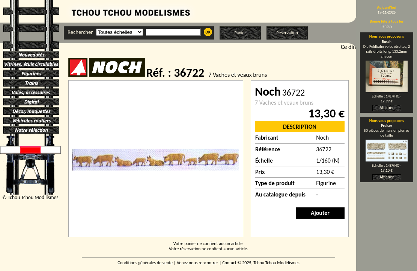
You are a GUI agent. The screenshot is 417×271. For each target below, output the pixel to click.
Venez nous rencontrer (197, 262)
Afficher (386, 107)
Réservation (287, 32)
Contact (229, 262)
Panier (240, 32)
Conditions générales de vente (145, 262)
